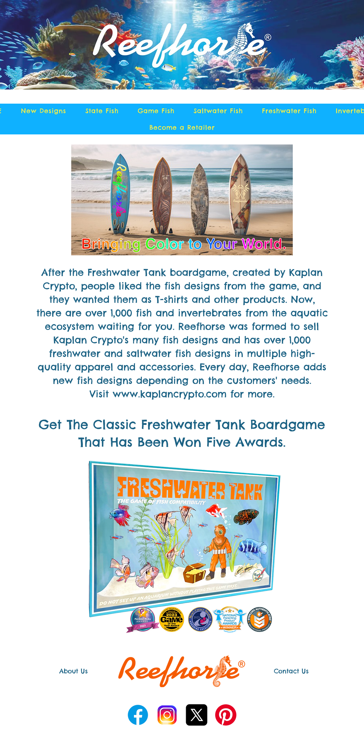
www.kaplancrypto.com (170, 394)
